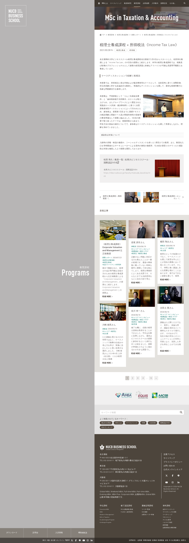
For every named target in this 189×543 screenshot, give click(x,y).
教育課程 (137, 3)
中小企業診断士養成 (127, 508)
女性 (166, 540)
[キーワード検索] (139, 411)
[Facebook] (76, 540)
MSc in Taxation (104, 516)
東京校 (102, 465)
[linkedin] (92, 540)
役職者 (154, 540)
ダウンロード (11, 533)
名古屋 (53, 540)
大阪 (48, 540)
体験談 (82, 533)
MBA (101, 511)
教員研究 (128, 3)
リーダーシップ (167, 513)
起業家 (140, 540)
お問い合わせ (169, 465)
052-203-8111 (109, 460)
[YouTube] (84, 540)
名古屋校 (103, 453)
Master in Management (107, 513)
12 (151, 377)
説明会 (35, 533)
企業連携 (146, 3)
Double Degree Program (107, 519)
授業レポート (136, 35)
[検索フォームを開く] (184, 3)
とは (105, 3)
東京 (44, 540)
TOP (102, 35)
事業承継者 (147, 540)
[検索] (181, 411)
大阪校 (102, 476)
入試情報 (59, 533)
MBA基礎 (144, 511)
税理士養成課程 (122, 35)
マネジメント (167, 516)
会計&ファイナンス (168, 508)
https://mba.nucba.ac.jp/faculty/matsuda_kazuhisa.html (127, 174)
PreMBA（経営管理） (127, 511)
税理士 (183, 540)
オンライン (60, 540)
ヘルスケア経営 (167, 521)
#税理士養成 (120, 50)
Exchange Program (105, 521)
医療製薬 (161, 540)
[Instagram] (88, 540)
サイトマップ (169, 457)
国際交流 (164, 3)
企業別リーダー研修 (148, 513)
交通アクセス (169, 453)
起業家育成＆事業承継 (169, 526)
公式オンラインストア (173, 469)
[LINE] (80, 540)
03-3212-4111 (109, 471)
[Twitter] (72, 540)
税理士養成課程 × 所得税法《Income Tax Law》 (161, 35)
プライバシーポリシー (173, 461)
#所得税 (132, 50)
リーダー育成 (146, 508)
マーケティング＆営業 (169, 511)
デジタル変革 (167, 519)
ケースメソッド (116, 3)
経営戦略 (165, 524)
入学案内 (155, 3)
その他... (172, 3)
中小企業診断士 (174, 540)
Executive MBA (104, 508)
